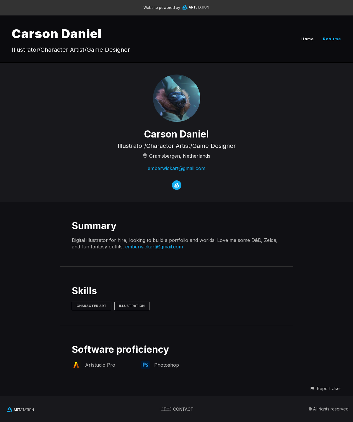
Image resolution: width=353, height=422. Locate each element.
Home (307, 38)
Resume (332, 38)
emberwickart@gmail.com (176, 168)
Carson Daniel (57, 33)
